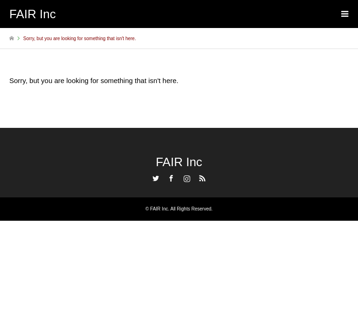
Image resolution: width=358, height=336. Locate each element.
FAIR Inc (179, 162)
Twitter (155, 178)
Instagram (187, 178)
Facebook (171, 178)
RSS (202, 178)
